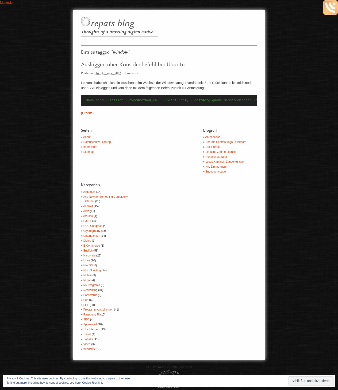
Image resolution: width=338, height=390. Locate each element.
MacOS (88, 265)
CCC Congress (92, 226)
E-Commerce (91, 245)
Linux (86, 260)
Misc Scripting (92, 270)
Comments (130, 73)
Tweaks (88, 339)
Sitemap (88, 152)
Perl (85, 300)
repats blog (112, 23)
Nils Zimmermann (216, 166)
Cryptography (91, 230)
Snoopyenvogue (215, 171)
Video (86, 344)
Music (87, 280)
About (86, 137)
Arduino (88, 216)
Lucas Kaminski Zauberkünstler (225, 161)
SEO (86, 319)
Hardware (89, 255)
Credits (87, 113)
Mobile (87, 275)
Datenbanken (91, 235)
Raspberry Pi (91, 314)
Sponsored (90, 324)
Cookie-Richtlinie (92, 382)
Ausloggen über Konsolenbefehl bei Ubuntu (133, 65)
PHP (86, 305)
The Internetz (91, 329)
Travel (87, 334)
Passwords (90, 295)
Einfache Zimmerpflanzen (221, 152)
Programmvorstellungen (98, 309)
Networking (90, 290)
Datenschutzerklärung (97, 142)
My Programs (91, 285)
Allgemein (89, 191)
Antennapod (212, 137)
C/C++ (87, 221)
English (87, 250)
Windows (89, 349)
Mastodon (7, 2)
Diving (87, 240)
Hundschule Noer (216, 156)
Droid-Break (212, 147)
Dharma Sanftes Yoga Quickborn (225, 142)
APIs (86, 211)
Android (88, 206)
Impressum (90, 147)
